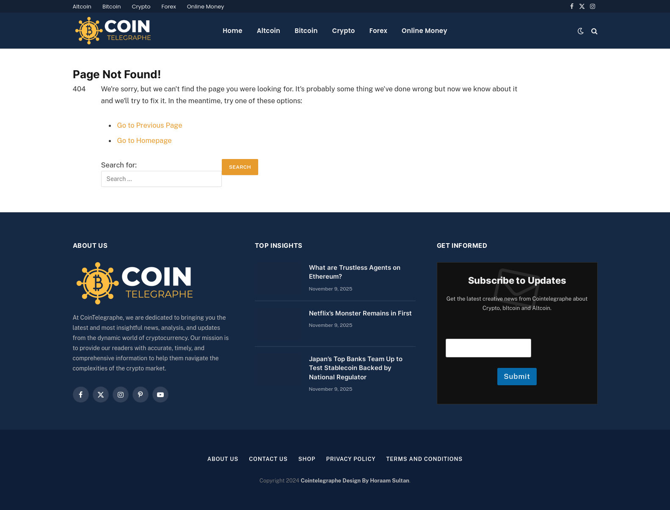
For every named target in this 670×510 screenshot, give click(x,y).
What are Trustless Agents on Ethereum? (354, 271)
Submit (517, 376)
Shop (307, 459)
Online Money (205, 7)
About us (222, 459)
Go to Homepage (144, 140)
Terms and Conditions (424, 459)
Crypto (141, 7)
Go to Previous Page (149, 125)
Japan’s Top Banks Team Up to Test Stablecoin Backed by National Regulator (356, 368)
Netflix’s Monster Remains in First (360, 313)
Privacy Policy (350, 459)
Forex (169, 7)
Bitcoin (111, 7)
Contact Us (268, 459)
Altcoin (82, 7)
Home (233, 30)
